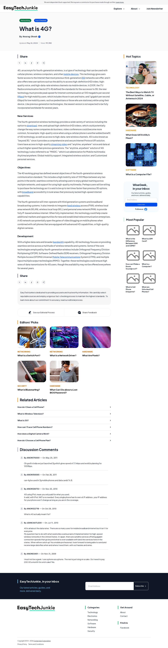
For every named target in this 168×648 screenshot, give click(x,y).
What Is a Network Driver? (63, 355)
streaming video (59, 144)
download (32, 125)
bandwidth (58, 242)
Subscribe (141, 204)
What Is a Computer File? (139, 174)
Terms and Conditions (36, 644)
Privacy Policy (22, 644)
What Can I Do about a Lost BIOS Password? (63, 391)
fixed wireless (73, 205)
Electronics (92, 616)
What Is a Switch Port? (29, 355)
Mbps (21, 96)
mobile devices (71, 74)
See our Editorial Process (41, 312)
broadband (27, 192)
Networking (24, 351)
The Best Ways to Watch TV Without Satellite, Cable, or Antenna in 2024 (140, 95)
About (123, 612)
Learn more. (120, 2)
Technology (132, 87)
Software (131, 170)
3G (83, 77)
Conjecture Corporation (42, 641)
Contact (124, 616)
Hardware (87, 351)
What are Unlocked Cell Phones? (147, 289)
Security (22, 386)
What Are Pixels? (91, 355)
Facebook (124, 627)
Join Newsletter (155, 8)
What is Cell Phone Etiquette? (130, 289)
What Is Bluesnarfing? (29, 389)
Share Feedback (87, 312)
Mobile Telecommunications (66, 257)
